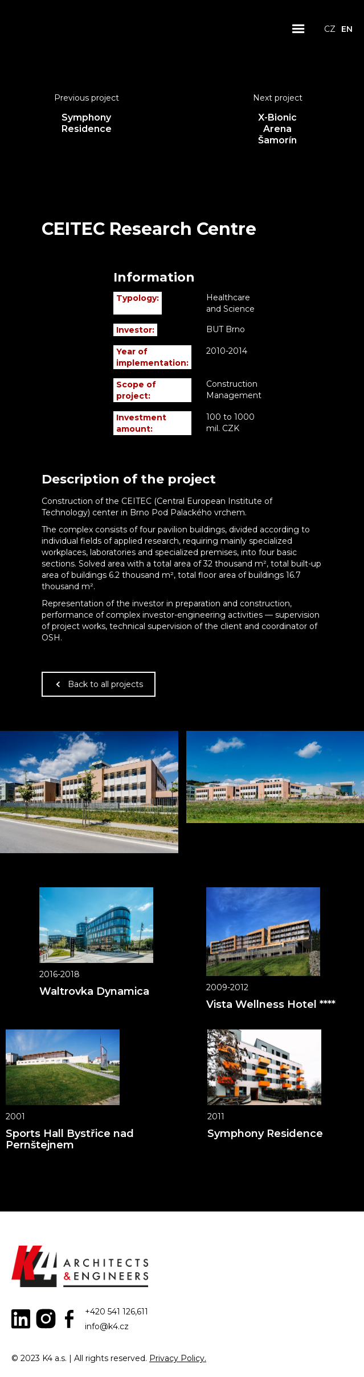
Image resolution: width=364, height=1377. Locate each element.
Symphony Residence (87, 123)
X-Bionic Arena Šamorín (277, 129)
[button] (298, 29)
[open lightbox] (89, 792)
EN (347, 29)
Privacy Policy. (177, 1358)
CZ (330, 29)
